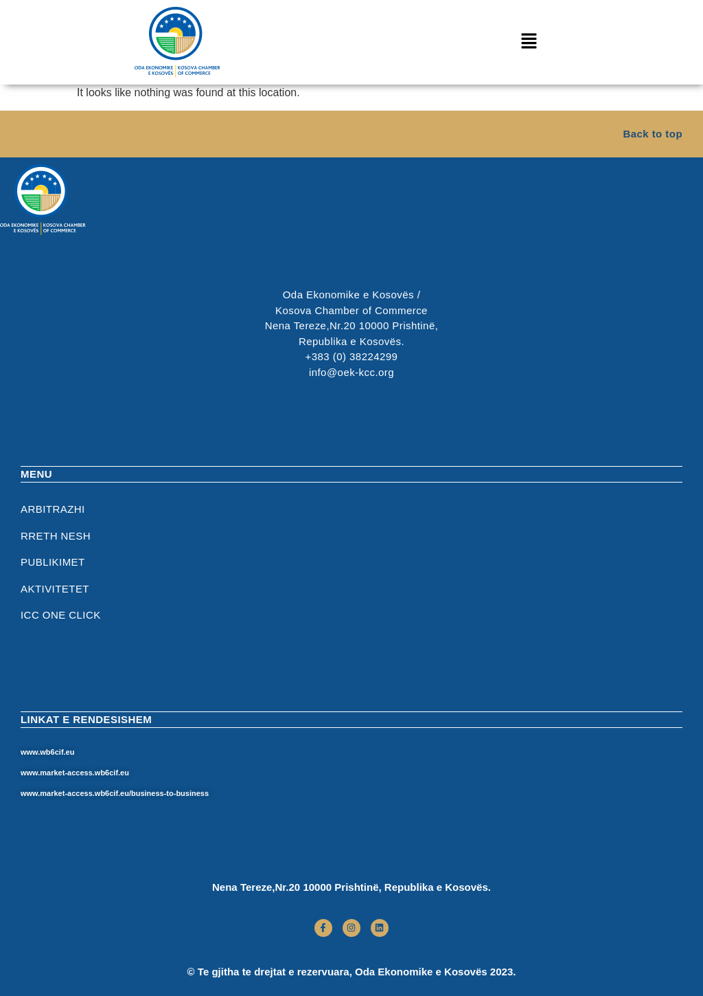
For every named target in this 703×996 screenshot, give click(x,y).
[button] (528, 42)
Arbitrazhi (53, 509)
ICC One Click (61, 615)
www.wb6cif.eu (47, 752)
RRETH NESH (56, 536)
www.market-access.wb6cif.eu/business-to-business (115, 793)
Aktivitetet (55, 589)
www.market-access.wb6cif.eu (75, 772)
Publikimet (53, 562)
